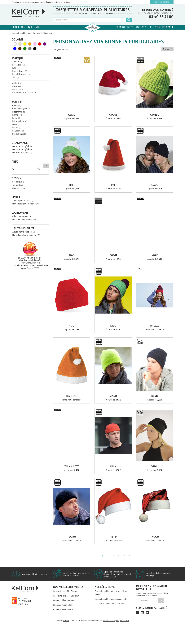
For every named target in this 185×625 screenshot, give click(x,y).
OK (46, 166)
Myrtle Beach (20, 71)
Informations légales (111, 621)
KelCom (168, 27)
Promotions (124, 27)
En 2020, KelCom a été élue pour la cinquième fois (30, 260)
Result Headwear (21, 74)
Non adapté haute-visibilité (26, 235)
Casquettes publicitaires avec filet (109, 603)
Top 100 (141, 27)
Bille (71, 185)
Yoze (155, 255)
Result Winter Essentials (24, 93)
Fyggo (155, 536)
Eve (113, 185)
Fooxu (72, 536)
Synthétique (19, 134)
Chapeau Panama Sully (63, 605)
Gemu (71, 114)
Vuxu (154, 466)
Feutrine (17, 115)
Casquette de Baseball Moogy (66, 596)
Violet (44, 44)
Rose (35, 44)
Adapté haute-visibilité (23, 232)
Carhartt (17, 83)
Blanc (15, 44)
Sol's (15, 77)
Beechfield (18, 65)
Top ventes (18, 185)
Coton (16, 105)
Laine (16, 118)
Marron (20, 48)
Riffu (113, 536)
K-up (16, 68)
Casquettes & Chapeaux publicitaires (92, 10)
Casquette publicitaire (21, 33)
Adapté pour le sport (22, 200)
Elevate (16, 86)
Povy (71, 255)
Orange (30, 44)
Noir (35, 48)
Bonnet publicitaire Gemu (64, 600)
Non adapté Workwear (24, 219)
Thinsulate (71, 466)
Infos (155, 27)
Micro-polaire (19, 121)
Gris (30, 48)
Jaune (25, 44)
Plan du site (124, 621)
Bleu (15, 48)
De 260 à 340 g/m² (22, 153)
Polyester (18, 131)
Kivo (113, 325)
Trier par (167, 49)
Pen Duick (17, 89)
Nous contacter (161, 2)
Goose (113, 114)
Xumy (154, 396)
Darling (71, 396)
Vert (25, 48)
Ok (161, 600)
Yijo (71, 325)
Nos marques (92, 27)
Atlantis (17, 62)
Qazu (154, 185)
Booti (113, 255)
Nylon (16, 124)
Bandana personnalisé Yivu (65, 609)
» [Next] (129, 555)
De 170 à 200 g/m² (22, 146)
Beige (20, 44)
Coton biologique (21, 109)
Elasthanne (18, 112)
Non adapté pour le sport (25, 204)
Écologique (18, 182)
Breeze (154, 325)
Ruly (113, 466)
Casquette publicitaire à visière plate (111, 599)
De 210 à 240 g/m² (22, 149)
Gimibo (154, 114)
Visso (113, 396)
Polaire (16, 127)
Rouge (40, 44)
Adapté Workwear (21, 216)
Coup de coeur (20, 188)
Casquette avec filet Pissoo (65, 591)
